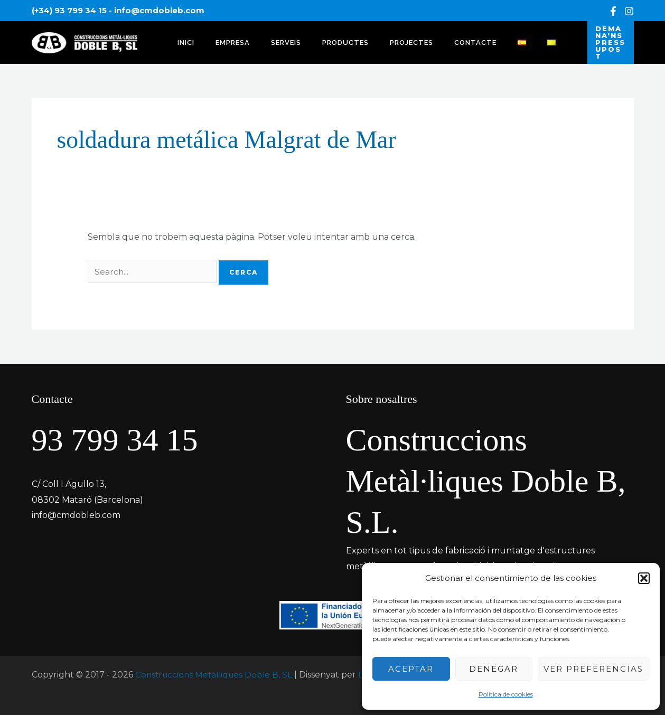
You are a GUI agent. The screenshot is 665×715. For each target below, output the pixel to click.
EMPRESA (221, 40)
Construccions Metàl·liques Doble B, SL (216, 670)
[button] (644, 578)
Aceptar (411, 669)
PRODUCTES (319, 40)
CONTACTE (435, 40)
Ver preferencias (593, 669)
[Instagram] (629, 11)
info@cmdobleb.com (159, 10)
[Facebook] (613, 11)
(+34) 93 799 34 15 (69, 10)
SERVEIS (267, 40)
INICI (182, 40)
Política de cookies (506, 694)
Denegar (493, 669)
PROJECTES (378, 40)
